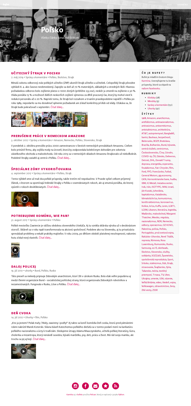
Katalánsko (160, 194)
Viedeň (165, 282)
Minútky (152, 101)
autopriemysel (155, 133)
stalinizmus (155, 263)
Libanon (152, 209)
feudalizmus (148, 167)
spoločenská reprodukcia (154, 259)
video (158, 282)
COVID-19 (147, 156)
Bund (37, 270)
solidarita (146, 255)
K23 (169, 4)
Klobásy (152, 97)
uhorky (29, 270)
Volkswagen (148, 286)
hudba (173, 179)
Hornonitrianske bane (158, 179)
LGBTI (171, 206)
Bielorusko (147, 141)
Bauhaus (153, 137)
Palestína (146, 228)
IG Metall (151, 183)
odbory (145, 225)
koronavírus (167, 202)
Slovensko (89, 140)
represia (146, 240)
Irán (149, 186)
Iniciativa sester (164, 183)
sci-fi (154, 248)
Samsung (146, 248)
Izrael (170, 186)
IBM (144, 183)
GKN (144, 179)
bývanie (171, 144)
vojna (172, 282)
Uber (167, 274)
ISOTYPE (156, 186)
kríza (151, 206)
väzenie (168, 278)
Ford (144, 171)
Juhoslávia (158, 190)
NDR (159, 221)
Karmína (183, 4)
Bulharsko (155, 144)
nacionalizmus (149, 221)
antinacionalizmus (164, 122)
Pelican (93, 394)
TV (162, 274)
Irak (143, 186)
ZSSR (155, 290)
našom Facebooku (151, 88)
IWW (164, 186)
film (37, 317)
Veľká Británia (148, 282)
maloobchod (159, 213)
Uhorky (29, 317)
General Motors (149, 175)
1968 (144, 118)
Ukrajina (146, 278)
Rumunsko (159, 244)
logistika (172, 209)
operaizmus (156, 225)
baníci (145, 137)
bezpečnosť (164, 137)
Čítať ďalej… (57, 107)
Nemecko (69, 140)
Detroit (145, 160)
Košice (145, 206)
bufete (80, 394)
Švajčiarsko (159, 267)
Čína (161, 152)
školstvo (62, 77)
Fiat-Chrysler (161, 167)
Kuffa (158, 206)
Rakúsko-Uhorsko (151, 236)
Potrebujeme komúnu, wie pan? (40, 215)
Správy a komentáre (36, 77)
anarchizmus (163, 118)
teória (155, 270)
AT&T (144, 133)
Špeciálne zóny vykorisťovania (41, 168)
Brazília (145, 144)
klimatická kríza (149, 198)
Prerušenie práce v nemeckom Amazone (48, 135)
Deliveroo (170, 156)
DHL (152, 160)
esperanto (167, 163)
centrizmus (162, 148)
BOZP (156, 141)
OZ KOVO (168, 225)
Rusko (53, 270)
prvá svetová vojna (164, 232)
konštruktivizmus (151, 202)
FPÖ (149, 171)
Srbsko (145, 263)
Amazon (58, 140)
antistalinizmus (149, 129)
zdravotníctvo (162, 286)
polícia (155, 228)
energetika (156, 163)
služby (166, 251)
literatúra (162, 209)
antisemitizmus (163, 125)
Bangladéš (169, 133)
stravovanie (147, 267)
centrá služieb (149, 148)
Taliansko (146, 270)
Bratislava (165, 141)
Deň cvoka (21, 312)
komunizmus (165, 198)
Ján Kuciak (147, 190)
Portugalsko (148, 232)
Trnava (156, 274)
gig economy (164, 175)
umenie (154, 278)
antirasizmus (148, 125)
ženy (172, 286)
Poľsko (52, 77)
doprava (146, 163)
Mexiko (155, 217)
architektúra (164, 129)
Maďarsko (147, 213)
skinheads (163, 248)
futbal (168, 171)
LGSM (144, 209)
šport (170, 259)
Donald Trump (162, 160)
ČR (154, 156)
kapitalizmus (148, 194)
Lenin (164, 206)
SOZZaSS (156, 255)
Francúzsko (158, 171)
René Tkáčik (167, 236)
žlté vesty (146, 290)
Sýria (168, 267)
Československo (150, 152)
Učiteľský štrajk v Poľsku (35, 73)
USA (161, 278)
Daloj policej (23, 266)
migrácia (164, 217)
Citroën (168, 152)
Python (121, 394)
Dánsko (160, 156)
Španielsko (167, 255)
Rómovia (155, 240)
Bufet (6, 4)
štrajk (71, 77)
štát (164, 263)
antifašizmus (148, 122)
